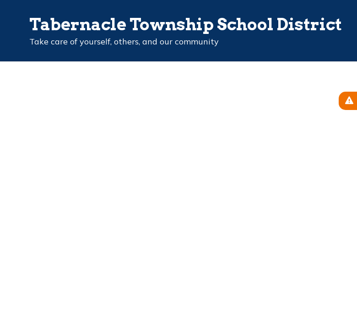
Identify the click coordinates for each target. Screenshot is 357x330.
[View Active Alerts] (348, 101)
